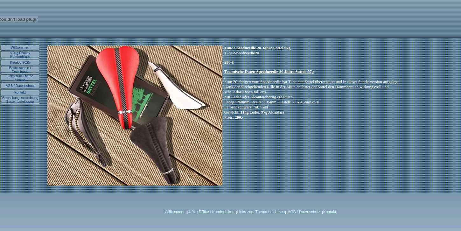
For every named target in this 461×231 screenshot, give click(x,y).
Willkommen (20, 47)
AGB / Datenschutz (20, 86)
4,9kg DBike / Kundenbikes (20, 55)
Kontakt (20, 92)
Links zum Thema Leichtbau (20, 78)
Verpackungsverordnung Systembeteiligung (20, 99)
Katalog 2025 (20, 62)
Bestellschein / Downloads (20, 70)
